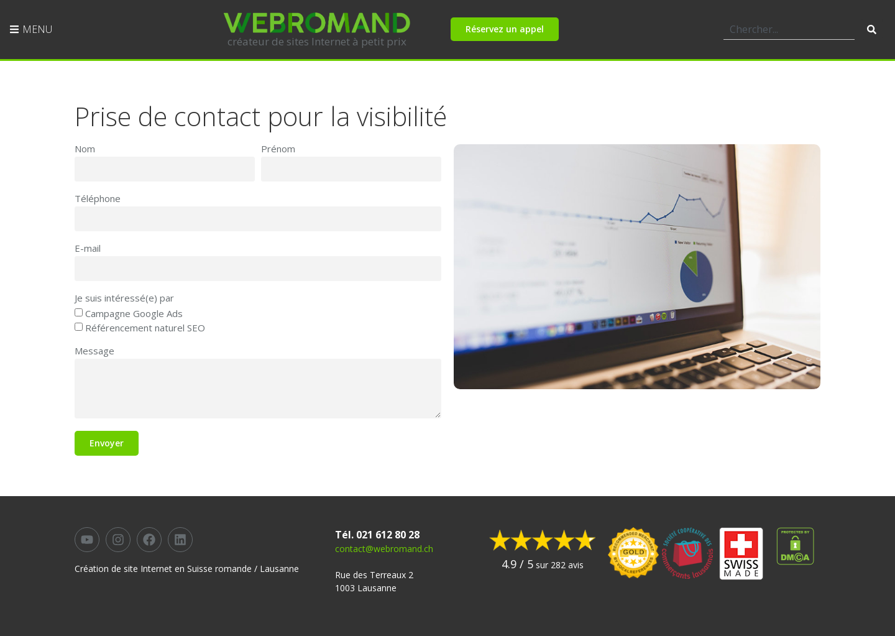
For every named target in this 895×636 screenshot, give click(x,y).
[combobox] (789, 29)
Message (94, 351)
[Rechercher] (872, 29)
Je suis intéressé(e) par (124, 298)
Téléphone (98, 199)
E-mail (88, 249)
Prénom (278, 149)
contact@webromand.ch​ (384, 549)
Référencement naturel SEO (145, 327)
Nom (85, 149)
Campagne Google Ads (134, 314)
